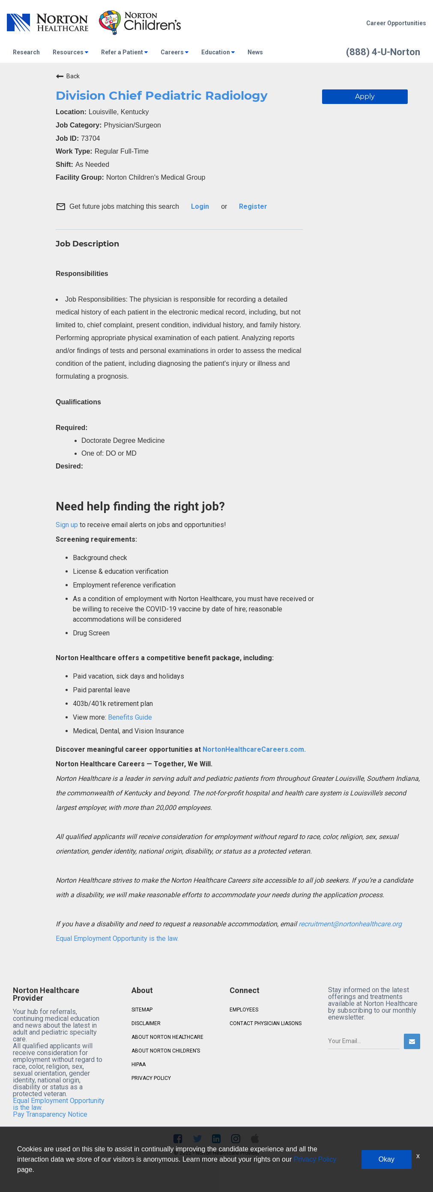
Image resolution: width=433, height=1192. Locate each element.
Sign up (67, 525)
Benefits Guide (129, 717)
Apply (365, 96)
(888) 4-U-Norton (383, 52)
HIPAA (138, 1064)
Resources (70, 52)
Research (26, 52)
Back (68, 76)
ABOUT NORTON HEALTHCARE (167, 1037)
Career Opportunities (396, 23)
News (255, 52)
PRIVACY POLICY (151, 1078)
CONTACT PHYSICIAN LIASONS (266, 1023)
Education (218, 52)
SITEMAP (141, 1010)
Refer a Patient (124, 52)
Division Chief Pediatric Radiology (162, 95)
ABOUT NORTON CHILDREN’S (165, 1051)
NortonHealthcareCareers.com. (253, 749)
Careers (174, 52)
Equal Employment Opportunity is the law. (117, 938)
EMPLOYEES (244, 1010)
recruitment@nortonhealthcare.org (350, 924)
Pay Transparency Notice (50, 1114)
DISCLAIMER (146, 1023)
